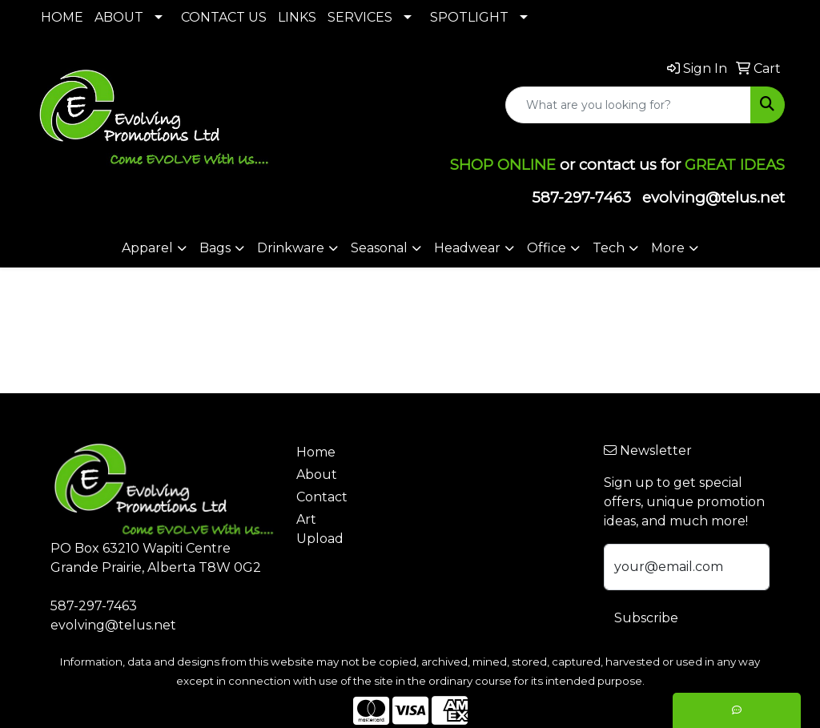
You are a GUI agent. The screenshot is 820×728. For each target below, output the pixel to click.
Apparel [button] (147, 247)
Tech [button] (609, 247)
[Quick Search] (628, 104)
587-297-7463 (581, 197)
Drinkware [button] (290, 247)
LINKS (297, 17)
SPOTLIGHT (469, 17)
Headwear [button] (467, 247)
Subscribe (646, 617)
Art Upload (320, 529)
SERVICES (360, 17)
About (316, 474)
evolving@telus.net (713, 197)
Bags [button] (215, 247)
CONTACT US (224, 17)
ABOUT (118, 17)
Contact (322, 497)
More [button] (668, 247)
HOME (62, 17)
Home (316, 452)
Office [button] (546, 247)
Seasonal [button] (379, 247)
